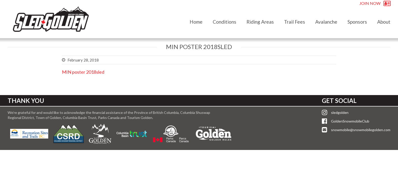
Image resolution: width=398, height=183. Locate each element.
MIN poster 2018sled (83, 72)
